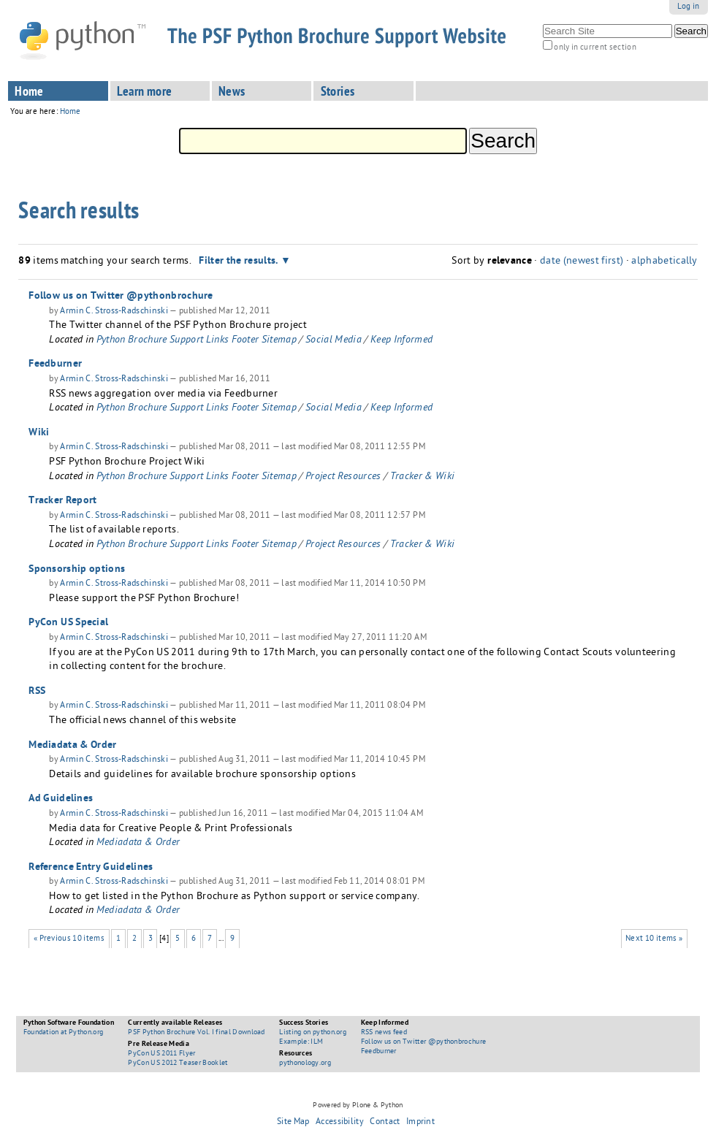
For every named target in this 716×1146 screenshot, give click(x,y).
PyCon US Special (68, 623)
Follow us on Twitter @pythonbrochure (120, 296)
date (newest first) (581, 262)
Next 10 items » (653, 939)
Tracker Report (62, 501)
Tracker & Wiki (422, 477)
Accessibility (340, 1123)
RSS (36, 692)
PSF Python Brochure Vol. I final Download (196, 1032)
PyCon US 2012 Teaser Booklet (177, 1063)
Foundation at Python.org (63, 1032)
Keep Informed (401, 341)
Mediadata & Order (72, 746)
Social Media (333, 341)
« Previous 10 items (69, 939)
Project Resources (343, 477)
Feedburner (55, 364)
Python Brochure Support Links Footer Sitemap (196, 341)
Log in (688, 7)
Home (29, 92)
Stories (338, 92)
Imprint (420, 1123)
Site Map (293, 1123)
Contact (385, 1123)
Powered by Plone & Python (358, 1105)
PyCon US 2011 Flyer (161, 1054)
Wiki (38, 433)
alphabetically (664, 262)
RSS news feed (384, 1032)
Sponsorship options (76, 570)
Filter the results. (240, 261)
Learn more (144, 92)
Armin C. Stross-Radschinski (114, 312)
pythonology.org (305, 1063)
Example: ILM (301, 1042)
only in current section (595, 48)
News (231, 92)
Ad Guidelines (60, 799)
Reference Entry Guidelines (90, 868)
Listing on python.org (312, 1032)
